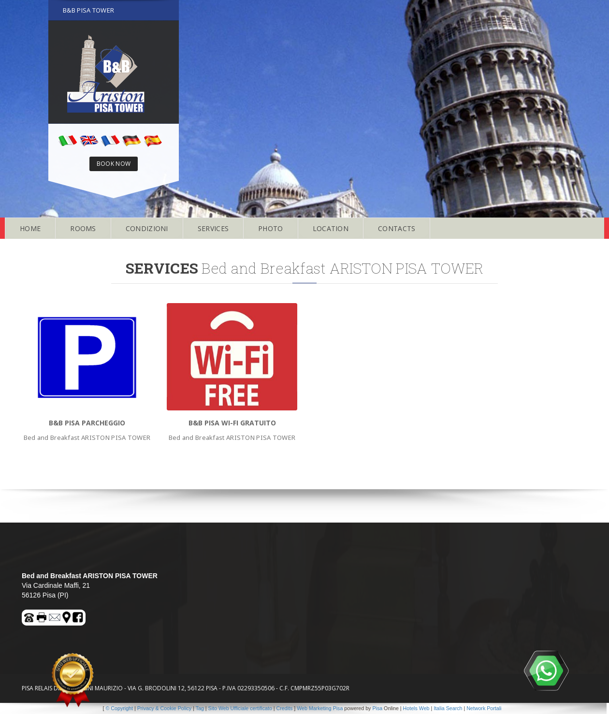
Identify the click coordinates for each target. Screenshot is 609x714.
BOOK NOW (113, 164)
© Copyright (119, 708)
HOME (30, 228)
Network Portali (483, 708)
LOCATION (330, 228)
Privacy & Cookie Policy (164, 708)
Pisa (377, 708)
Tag (200, 708)
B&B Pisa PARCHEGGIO (87, 422)
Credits (284, 708)
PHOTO (270, 228)
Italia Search (448, 708)
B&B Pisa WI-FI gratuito (232, 422)
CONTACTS (396, 228)
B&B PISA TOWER (88, 10)
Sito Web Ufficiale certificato (240, 708)
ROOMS (83, 228)
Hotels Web (416, 708)
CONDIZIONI (147, 228)
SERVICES (213, 228)
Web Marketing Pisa (320, 708)
